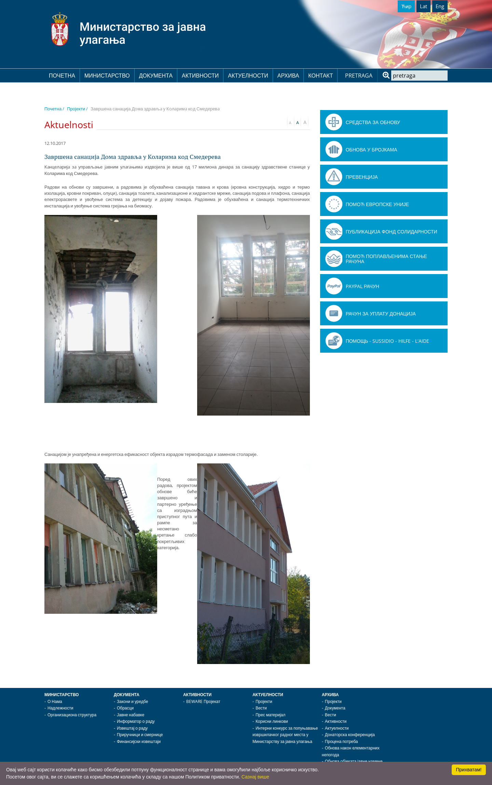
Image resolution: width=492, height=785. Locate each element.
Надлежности (60, 708)
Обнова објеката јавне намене (354, 761)
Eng (440, 6)
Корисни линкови (272, 721)
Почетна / (54, 109)
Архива (288, 75)
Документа (156, 75)
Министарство (107, 75)
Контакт (320, 75)
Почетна (62, 75)
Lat (423, 6)
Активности (200, 75)
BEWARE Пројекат (203, 701)
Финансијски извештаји (139, 741)
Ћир (406, 6)
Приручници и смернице (140, 734)
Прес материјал (270, 715)
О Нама (54, 701)
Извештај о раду (132, 728)
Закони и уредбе (132, 701)
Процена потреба (341, 741)
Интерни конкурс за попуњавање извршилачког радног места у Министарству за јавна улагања (285, 734)
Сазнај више (255, 777)
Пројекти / (77, 109)
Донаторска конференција (350, 734)
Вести (261, 708)
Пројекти (264, 701)
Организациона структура (71, 715)
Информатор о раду (136, 721)
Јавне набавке (130, 715)
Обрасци (125, 708)
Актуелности (248, 75)
